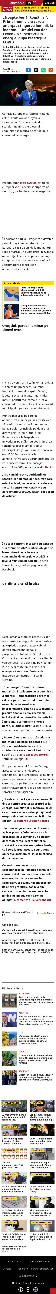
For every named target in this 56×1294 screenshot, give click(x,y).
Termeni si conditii (39, 1261)
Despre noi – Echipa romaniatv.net (35, 1268)
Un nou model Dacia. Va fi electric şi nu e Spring (41, 1189)
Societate (24, 1051)
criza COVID (28, 183)
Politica (23, 1013)
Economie (24, 993)
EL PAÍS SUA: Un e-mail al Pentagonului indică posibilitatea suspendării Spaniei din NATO (13, 1117)
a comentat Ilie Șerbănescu (32, 900)
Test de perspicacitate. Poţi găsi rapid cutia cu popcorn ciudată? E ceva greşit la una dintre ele (12, 1165)
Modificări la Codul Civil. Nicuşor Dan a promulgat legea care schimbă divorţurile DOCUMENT (36, 1077)
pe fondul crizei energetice (32, 191)
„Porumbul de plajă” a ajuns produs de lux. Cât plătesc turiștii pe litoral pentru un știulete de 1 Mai (33, 1040)
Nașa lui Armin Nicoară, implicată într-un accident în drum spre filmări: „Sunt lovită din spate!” (13, 1189)
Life (21, 1032)
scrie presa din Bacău (39, 467)
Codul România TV (28, 1275)
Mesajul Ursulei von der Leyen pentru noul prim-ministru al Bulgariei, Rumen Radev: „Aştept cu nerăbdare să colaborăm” (35, 309)
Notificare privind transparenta (28, 1283)
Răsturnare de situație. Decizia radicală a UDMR (13, 1249)
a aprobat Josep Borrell (32, 754)
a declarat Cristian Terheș (31, 821)
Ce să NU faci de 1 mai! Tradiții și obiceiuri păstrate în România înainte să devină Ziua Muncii (13, 1237)
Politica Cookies (15, 1261)
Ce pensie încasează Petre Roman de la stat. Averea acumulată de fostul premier (27, 931)
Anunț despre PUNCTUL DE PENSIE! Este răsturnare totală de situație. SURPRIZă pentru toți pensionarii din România (25, 941)
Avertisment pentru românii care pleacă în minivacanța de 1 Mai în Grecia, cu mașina (34, 9)
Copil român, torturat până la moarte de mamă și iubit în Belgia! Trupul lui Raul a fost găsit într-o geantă (42, 1117)
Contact (7, 1268)
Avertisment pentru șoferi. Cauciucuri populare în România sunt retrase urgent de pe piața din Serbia (36, 1001)
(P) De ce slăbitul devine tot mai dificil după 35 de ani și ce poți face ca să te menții (41, 1237)
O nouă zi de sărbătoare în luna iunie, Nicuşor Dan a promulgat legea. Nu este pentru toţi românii (35, 1059)
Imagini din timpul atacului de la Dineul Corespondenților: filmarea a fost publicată (41, 1165)
